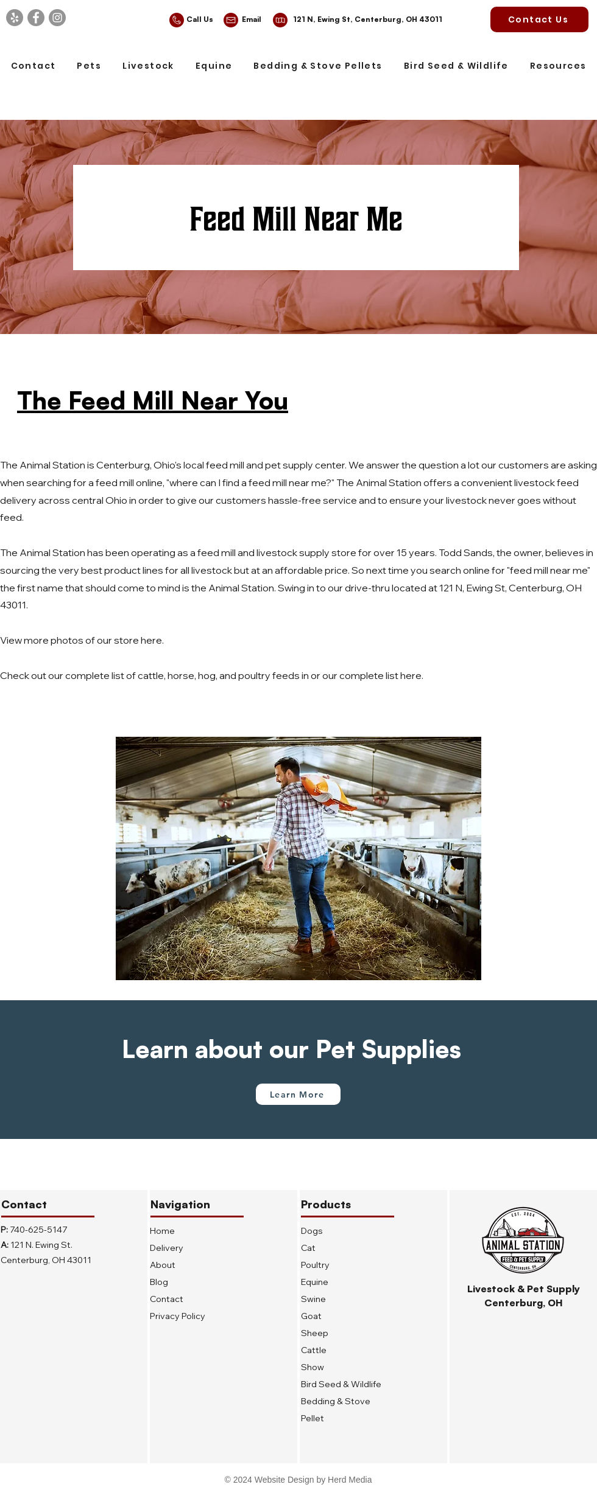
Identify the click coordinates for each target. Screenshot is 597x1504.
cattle (151, 675)
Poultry (315, 1264)
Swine (313, 1298)
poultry (254, 675)
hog (207, 675)
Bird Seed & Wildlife (341, 1384)
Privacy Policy (177, 1316)
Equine (314, 1281)
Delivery (166, 1247)
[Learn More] (298, 1094)
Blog (159, 1281)
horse (181, 675)
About (162, 1264)
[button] (89, 67)
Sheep (314, 1333)
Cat (308, 1247)
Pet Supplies (388, 1049)
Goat (311, 1316)
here (151, 640)
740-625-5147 (38, 1229)
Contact (166, 1298)
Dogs (312, 1230)
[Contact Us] (539, 19)
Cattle (314, 1350)
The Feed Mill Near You (152, 400)
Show (312, 1367)
